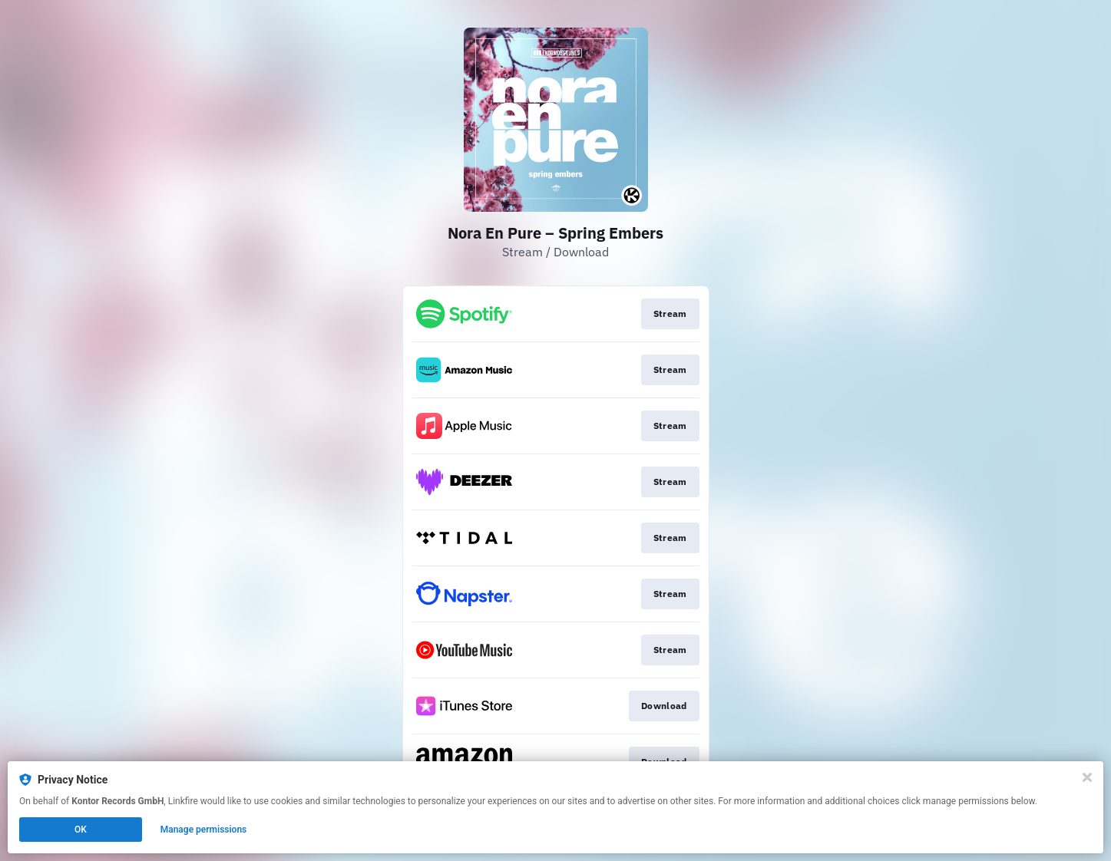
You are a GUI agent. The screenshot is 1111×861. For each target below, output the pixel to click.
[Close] (1087, 777)
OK (80, 829)
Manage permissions (203, 829)
